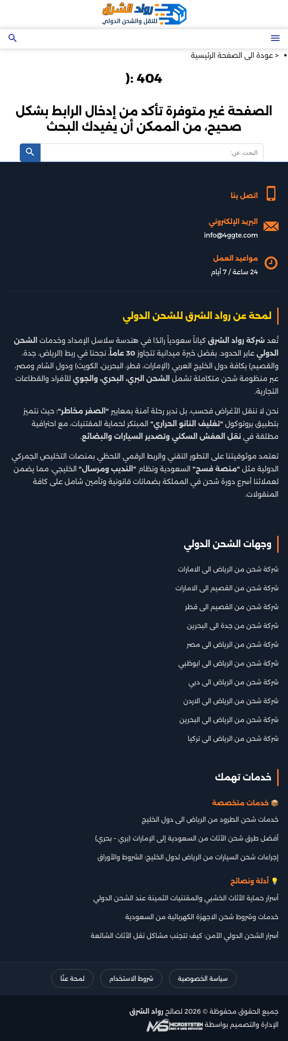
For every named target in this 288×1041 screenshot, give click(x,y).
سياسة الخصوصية (203, 978)
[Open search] (12, 38)
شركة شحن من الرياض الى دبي (233, 682)
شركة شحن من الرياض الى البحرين (229, 719)
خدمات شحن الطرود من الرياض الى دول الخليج (210, 819)
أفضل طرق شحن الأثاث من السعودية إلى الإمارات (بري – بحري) (187, 838)
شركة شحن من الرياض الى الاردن (231, 701)
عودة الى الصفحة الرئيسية (232, 55)
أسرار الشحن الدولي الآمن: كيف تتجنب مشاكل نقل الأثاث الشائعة (184, 935)
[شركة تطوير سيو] (174, 1024)
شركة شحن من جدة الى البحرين (233, 625)
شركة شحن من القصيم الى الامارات (227, 588)
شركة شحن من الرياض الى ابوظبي (228, 663)
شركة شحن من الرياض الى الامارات (228, 569)
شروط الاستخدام (131, 978)
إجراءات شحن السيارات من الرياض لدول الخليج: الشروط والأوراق (188, 857)
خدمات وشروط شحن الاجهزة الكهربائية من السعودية (202, 917)
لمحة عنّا (72, 978)
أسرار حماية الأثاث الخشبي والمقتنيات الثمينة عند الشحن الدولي (186, 898)
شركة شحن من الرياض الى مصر (233, 644)
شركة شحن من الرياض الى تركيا (233, 738)
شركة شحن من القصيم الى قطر (232, 607)
